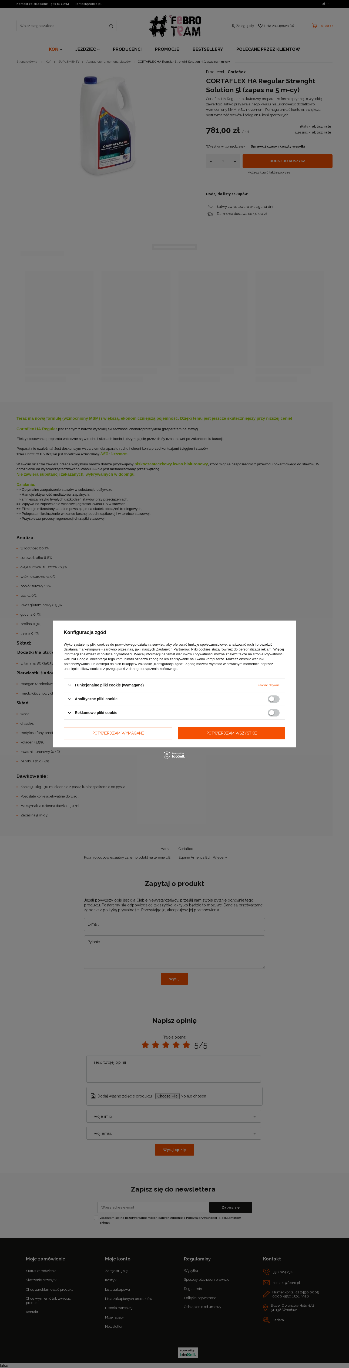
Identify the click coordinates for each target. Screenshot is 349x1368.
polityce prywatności (116, 654)
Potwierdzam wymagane (118, 733)
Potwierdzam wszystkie (231, 733)
